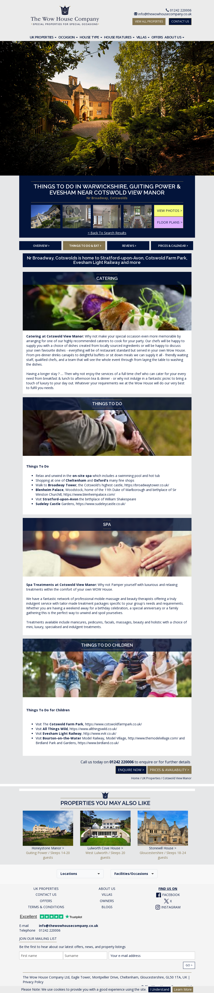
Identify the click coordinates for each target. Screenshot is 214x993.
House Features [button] (119, 37)
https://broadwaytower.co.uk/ (146, 485)
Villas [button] (143, 37)
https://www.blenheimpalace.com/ (89, 494)
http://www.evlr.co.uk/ (99, 733)
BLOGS (107, 907)
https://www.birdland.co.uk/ (98, 743)
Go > (189, 965)
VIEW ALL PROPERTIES (149, 21)
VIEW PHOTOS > (169, 210)
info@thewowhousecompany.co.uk (164, 14)
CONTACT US (180, 21)
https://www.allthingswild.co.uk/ (93, 729)
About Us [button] (174, 37)
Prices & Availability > (169, 770)
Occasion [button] (68, 37)
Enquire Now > (131, 770)
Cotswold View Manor (177, 778)
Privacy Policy (33, 982)
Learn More (183, 989)
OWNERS (107, 901)
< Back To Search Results (107, 233)
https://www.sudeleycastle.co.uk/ (100, 504)
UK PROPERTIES (46, 888)
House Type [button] (91, 37)
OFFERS (46, 901)
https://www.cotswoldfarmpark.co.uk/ (113, 724)
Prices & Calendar (173, 245)
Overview (41, 245)
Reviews (129, 245)
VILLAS (107, 894)
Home (135, 778)
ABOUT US (107, 888)
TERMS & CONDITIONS (46, 907)
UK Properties (151, 778)
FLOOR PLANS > (169, 222)
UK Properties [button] (43, 37)
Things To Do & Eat (85, 245)
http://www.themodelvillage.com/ (153, 738)
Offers (157, 37)
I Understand (159, 989)
